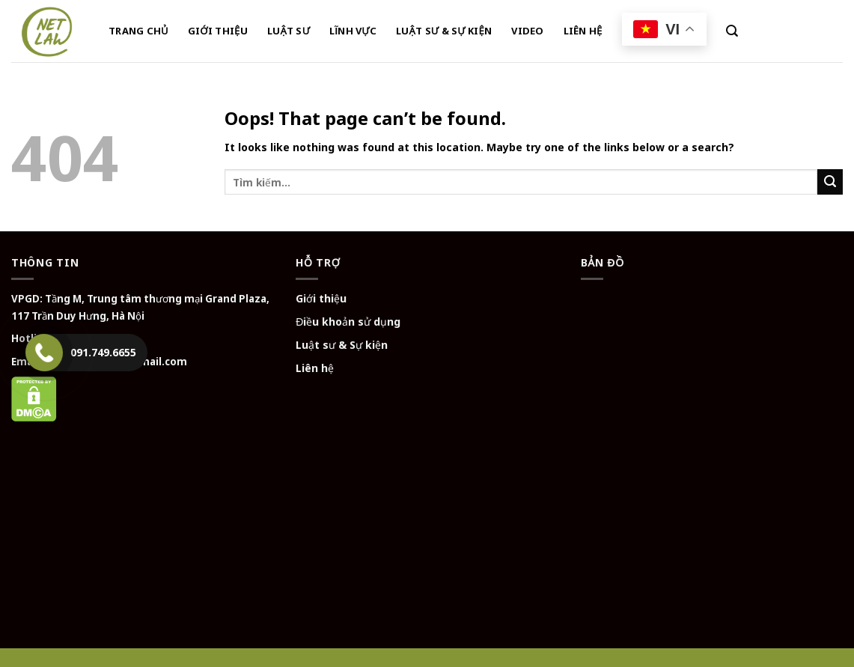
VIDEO (527, 30)
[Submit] (830, 182)
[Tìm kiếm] (732, 31)
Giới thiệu (321, 298)
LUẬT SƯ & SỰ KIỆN (444, 30)
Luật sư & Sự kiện (342, 345)
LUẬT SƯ (288, 30)
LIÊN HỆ (583, 30)
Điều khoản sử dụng (348, 321)
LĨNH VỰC (352, 30)
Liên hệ (315, 368)
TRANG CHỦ (138, 30)
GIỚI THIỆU (218, 30)
